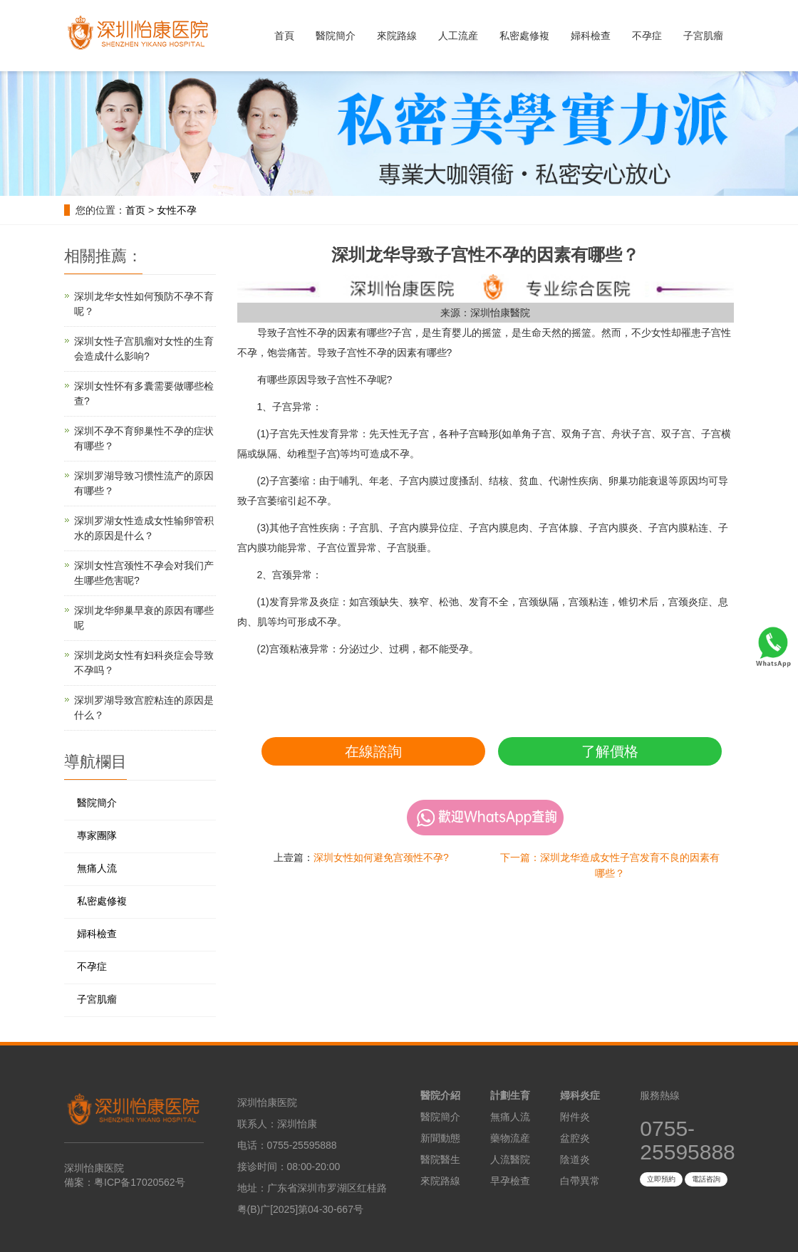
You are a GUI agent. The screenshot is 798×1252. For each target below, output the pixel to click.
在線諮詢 (373, 751)
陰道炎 (575, 1159)
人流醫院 (510, 1159)
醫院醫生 (440, 1159)
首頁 (284, 35)
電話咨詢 (706, 1179)
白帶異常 (580, 1180)
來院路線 (397, 35)
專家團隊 (97, 835)
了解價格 (609, 751)
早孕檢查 (510, 1180)
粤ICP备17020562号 (139, 1182)
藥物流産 (510, 1138)
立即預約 (661, 1179)
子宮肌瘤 (703, 35)
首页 (135, 210)
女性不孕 (177, 210)
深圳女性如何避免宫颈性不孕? (381, 857)
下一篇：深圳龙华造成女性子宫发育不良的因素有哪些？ (610, 865)
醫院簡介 (336, 35)
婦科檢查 (591, 35)
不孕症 (647, 35)
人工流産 (458, 35)
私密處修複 (524, 35)
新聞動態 (440, 1138)
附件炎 (575, 1116)
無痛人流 (97, 868)
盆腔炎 (575, 1138)
